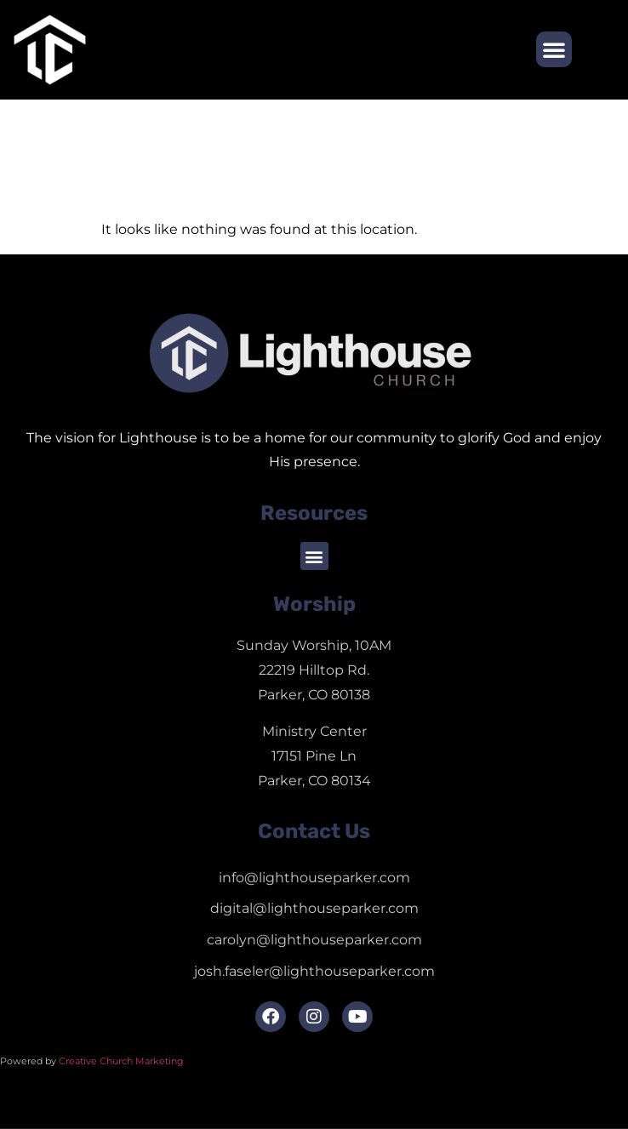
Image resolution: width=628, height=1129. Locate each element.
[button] (554, 49)
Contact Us (314, 831)
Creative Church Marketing (122, 1061)
